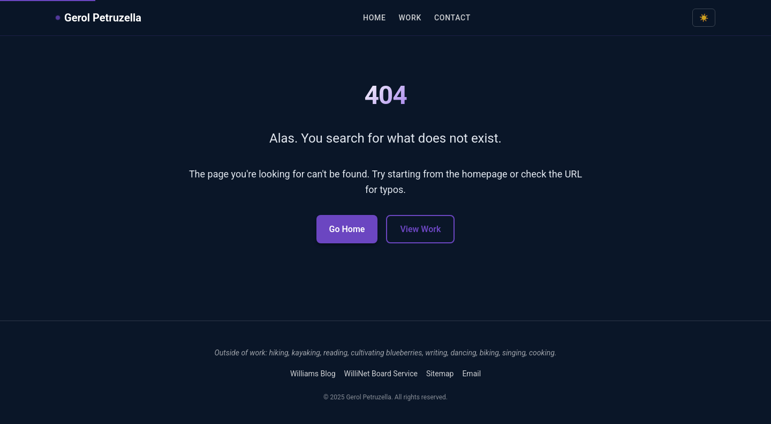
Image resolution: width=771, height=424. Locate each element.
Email (471, 373)
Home (374, 17)
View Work (420, 229)
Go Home (347, 229)
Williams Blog (313, 373)
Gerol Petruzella (98, 17)
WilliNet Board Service (381, 373)
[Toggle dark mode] (703, 18)
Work (410, 17)
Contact (452, 17)
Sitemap (439, 373)
